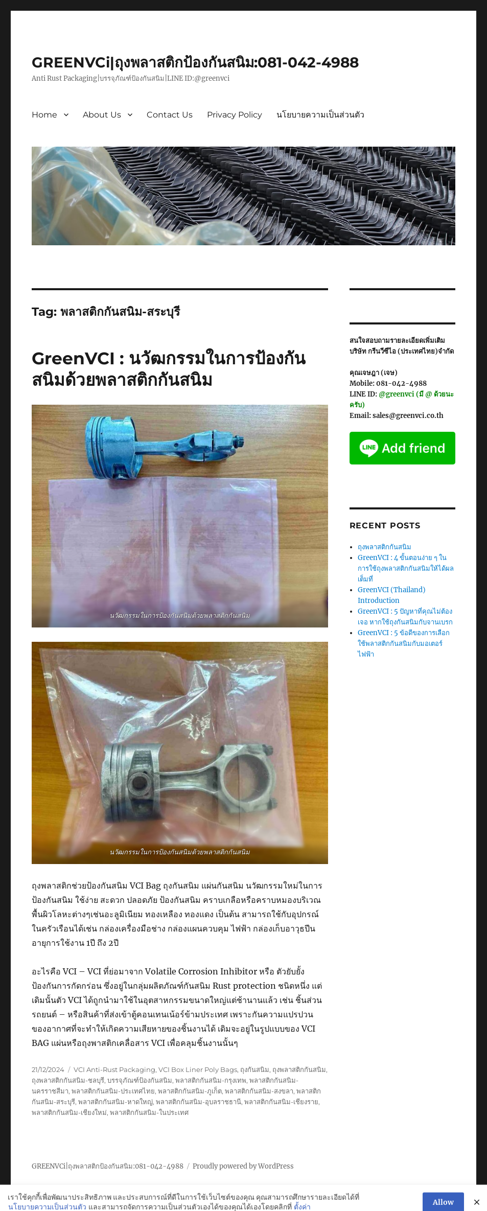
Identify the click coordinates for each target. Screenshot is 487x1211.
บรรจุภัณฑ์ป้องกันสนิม (139, 1080)
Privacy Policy (234, 115)
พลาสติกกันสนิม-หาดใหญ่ (115, 1102)
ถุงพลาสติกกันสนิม (299, 1069)
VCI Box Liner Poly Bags (197, 1069)
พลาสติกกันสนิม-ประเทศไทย (113, 1091)
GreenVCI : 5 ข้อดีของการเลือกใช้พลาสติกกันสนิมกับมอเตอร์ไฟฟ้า (404, 643)
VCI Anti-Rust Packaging (114, 1069)
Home (44, 115)
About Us (102, 115)
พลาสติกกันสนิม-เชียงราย (281, 1102)
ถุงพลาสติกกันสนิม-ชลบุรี (68, 1080)
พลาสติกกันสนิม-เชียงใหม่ (69, 1112)
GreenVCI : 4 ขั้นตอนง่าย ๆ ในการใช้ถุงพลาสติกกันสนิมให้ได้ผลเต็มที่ (406, 568)
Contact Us (170, 115)
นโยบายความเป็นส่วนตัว (320, 115)
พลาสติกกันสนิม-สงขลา (259, 1091)
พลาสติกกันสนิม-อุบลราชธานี (198, 1102)
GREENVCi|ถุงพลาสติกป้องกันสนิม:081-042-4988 (195, 62)
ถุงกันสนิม (254, 1069)
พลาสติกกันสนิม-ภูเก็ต (190, 1091)
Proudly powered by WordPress (243, 1166)
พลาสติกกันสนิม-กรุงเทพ (210, 1080)
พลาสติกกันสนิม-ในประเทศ (149, 1112)
